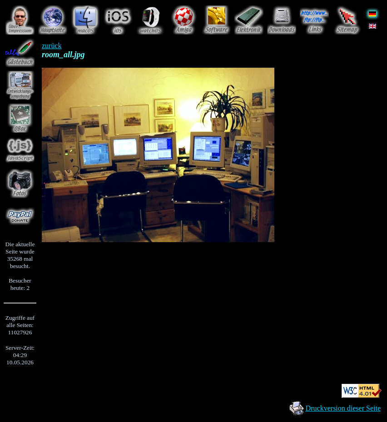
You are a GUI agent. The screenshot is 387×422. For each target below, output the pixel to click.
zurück (52, 46)
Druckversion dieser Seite (343, 408)
